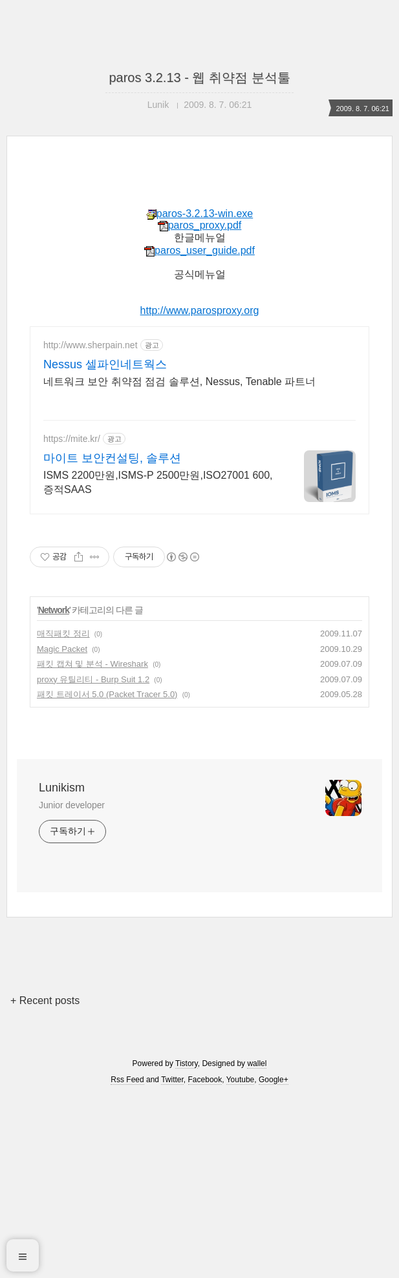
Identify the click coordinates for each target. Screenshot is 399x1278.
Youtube (240, 1079)
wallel (256, 1063)
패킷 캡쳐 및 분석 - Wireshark (92, 664)
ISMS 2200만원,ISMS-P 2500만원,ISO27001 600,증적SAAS (158, 482)
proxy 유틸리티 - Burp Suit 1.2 (93, 679)
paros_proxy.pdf (200, 225)
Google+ (273, 1079)
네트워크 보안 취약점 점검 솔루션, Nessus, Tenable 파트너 (179, 381)
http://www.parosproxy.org (199, 310)
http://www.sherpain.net (90, 345)
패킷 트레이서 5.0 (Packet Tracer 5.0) (107, 694)
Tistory (186, 1063)
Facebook (205, 1079)
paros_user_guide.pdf (199, 250)
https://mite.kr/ (71, 439)
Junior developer (72, 805)
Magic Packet (62, 649)
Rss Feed (127, 1079)
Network (53, 610)
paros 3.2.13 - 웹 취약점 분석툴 (199, 77)
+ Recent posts (45, 1000)
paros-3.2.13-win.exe (199, 213)
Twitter (172, 1079)
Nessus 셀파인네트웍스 (105, 364)
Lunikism (62, 787)
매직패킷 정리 (63, 633)
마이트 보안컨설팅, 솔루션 (112, 458)
